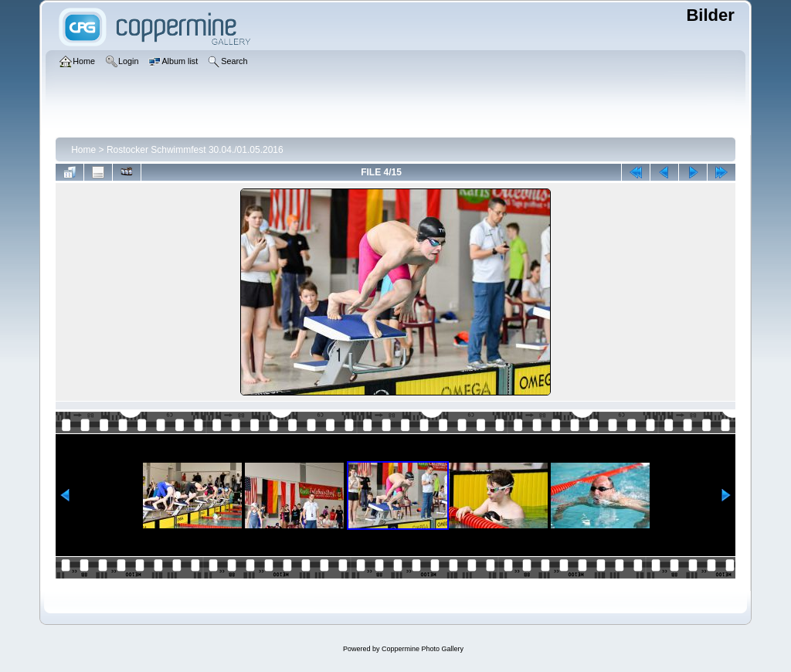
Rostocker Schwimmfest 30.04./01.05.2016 (195, 149)
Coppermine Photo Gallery (422, 649)
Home (83, 149)
